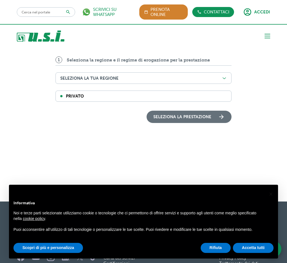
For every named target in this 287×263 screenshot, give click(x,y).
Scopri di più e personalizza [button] (48, 252)
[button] (270, 197)
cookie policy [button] (34, 222)
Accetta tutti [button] (253, 252)
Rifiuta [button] (216, 252)
